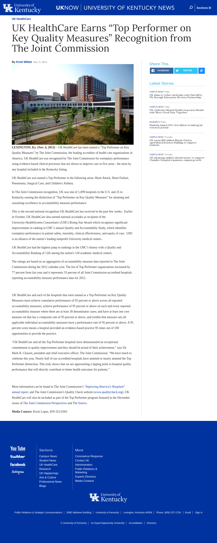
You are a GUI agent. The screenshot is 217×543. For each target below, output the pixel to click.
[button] (204, 8)
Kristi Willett (24, 62)
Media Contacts (84, 480)
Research (45, 469)
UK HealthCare (21, 18)
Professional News (50, 481)
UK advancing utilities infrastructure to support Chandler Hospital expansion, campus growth (177, 159)
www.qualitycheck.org (108, 392)
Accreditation (136, 523)
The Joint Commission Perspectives (45, 403)
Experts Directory (85, 476)
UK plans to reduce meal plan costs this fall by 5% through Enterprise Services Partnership (176, 96)
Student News (47, 460)
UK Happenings (48, 473)
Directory (151, 523)
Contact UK (82, 460)
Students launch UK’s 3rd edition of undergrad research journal (176, 126)
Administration (83, 464)
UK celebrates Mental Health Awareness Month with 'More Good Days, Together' (177, 111)
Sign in (198, 512)
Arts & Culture (47, 477)
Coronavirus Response (89, 456)
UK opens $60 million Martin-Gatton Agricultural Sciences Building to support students (173, 143)
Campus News (48, 456)
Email (188, 512)
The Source (80, 403)
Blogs (42, 485)
